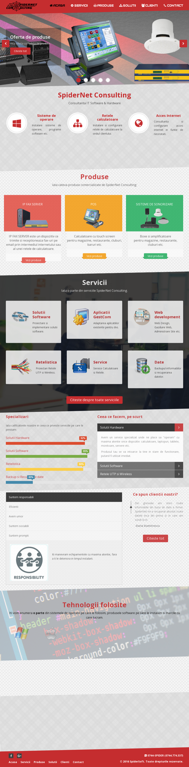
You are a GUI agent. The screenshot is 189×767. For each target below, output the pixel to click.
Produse (103, 5)
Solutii (127, 5)
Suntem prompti (19, 533)
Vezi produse (33, 258)
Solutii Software (140, 463)
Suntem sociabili (19, 523)
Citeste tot (20, 51)
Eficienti (13, 504)
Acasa (57, 5)
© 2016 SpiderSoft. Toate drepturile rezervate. (151, 761)
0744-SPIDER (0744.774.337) (165, 755)
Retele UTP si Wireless (140, 472)
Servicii (79, 5)
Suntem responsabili (21, 495)
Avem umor (16, 514)
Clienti (149, 5)
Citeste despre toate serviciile (94, 400)
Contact (173, 5)
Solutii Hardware (140, 425)
